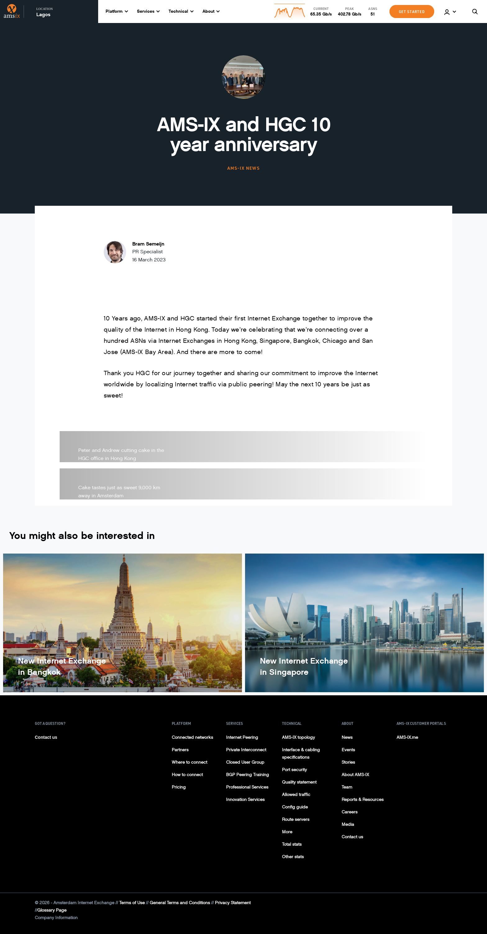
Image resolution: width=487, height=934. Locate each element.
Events (348, 750)
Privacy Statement (233, 903)
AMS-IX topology (298, 737)
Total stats (292, 844)
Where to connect (189, 762)
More (287, 832)
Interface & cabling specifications (301, 753)
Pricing (179, 787)
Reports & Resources (363, 800)
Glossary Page (51, 910)
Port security (294, 770)
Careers (349, 812)
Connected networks (192, 737)
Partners (180, 750)
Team (347, 787)
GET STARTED (412, 11)
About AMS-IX (355, 775)
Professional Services (247, 787)
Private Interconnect (246, 750)
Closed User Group (245, 762)
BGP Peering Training (247, 775)
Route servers (295, 819)
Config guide (295, 807)
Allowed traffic (296, 795)
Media (348, 824)
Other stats (293, 857)
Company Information (56, 918)
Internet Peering (242, 737)
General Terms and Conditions (179, 903)
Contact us (46, 737)
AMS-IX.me (407, 737)
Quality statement (299, 782)
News (347, 737)
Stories (348, 762)
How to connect (187, 775)
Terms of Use (132, 903)
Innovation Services (245, 800)
